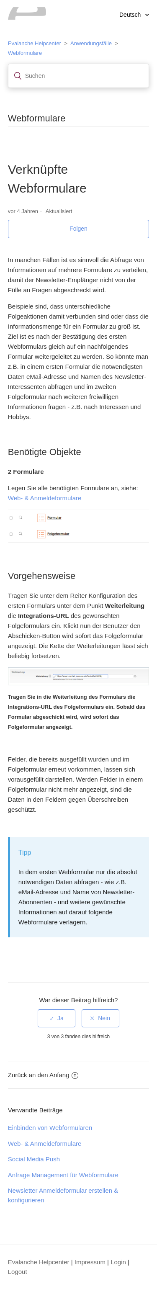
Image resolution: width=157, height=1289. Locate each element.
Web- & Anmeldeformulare (45, 498)
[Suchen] (78, 76)
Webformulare (25, 53)
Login (118, 1262)
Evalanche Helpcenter (34, 43)
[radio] (56, 1018)
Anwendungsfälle (91, 43)
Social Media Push (34, 1159)
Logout (17, 1271)
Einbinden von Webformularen (50, 1127)
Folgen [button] (78, 228)
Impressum (90, 1262)
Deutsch (130, 14)
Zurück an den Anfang (43, 1074)
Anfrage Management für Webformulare (63, 1174)
